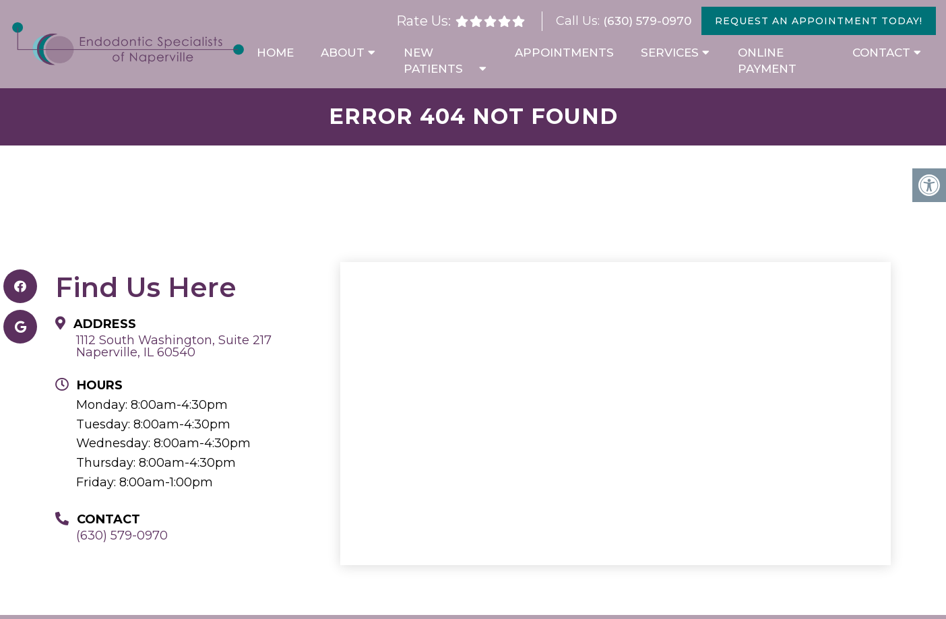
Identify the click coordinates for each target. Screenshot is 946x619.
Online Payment (767, 60)
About (343, 52)
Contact (881, 52)
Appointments (564, 52)
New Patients (433, 60)
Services (670, 52)
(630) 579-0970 (647, 21)
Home (275, 52)
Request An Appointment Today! (818, 21)
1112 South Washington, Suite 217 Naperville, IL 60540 (174, 346)
